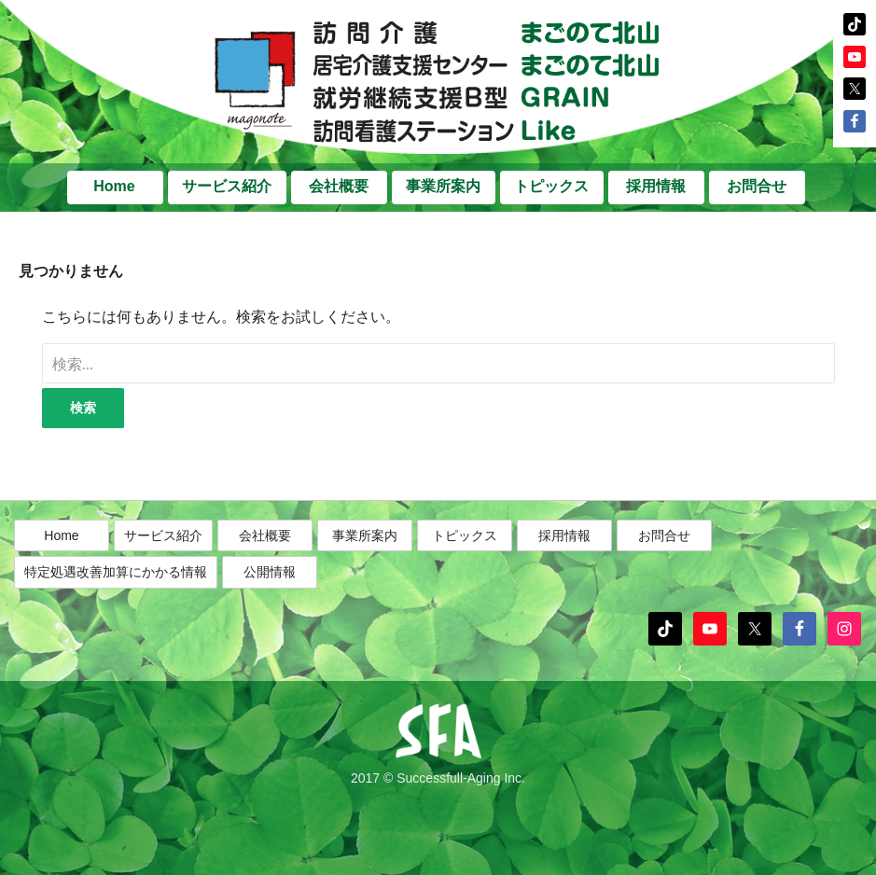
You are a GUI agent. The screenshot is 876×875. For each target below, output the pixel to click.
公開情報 (269, 572)
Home (113, 186)
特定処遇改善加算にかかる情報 (115, 572)
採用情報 (656, 186)
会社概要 (338, 186)
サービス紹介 (226, 186)
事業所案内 (443, 186)
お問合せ (756, 186)
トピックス (551, 186)
